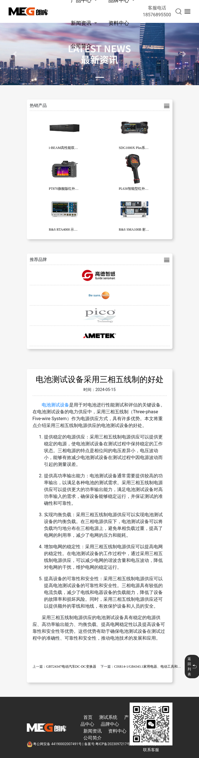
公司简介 (81, 46)
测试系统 (108, 717)
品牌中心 (110, 724)
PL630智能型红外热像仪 (137, 189)
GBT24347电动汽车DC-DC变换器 (71, 667)
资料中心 (118, 23)
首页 (88, 717)
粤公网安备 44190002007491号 (55, 744)
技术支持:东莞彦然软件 (150, 744)
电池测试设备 (55, 405)
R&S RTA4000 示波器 (65, 230)
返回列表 (192, 666)
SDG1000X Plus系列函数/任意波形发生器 (149, 148)
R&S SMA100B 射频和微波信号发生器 (147, 230)
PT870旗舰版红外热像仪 (67, 189)
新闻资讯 (81, 23)
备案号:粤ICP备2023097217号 (107, 744)
